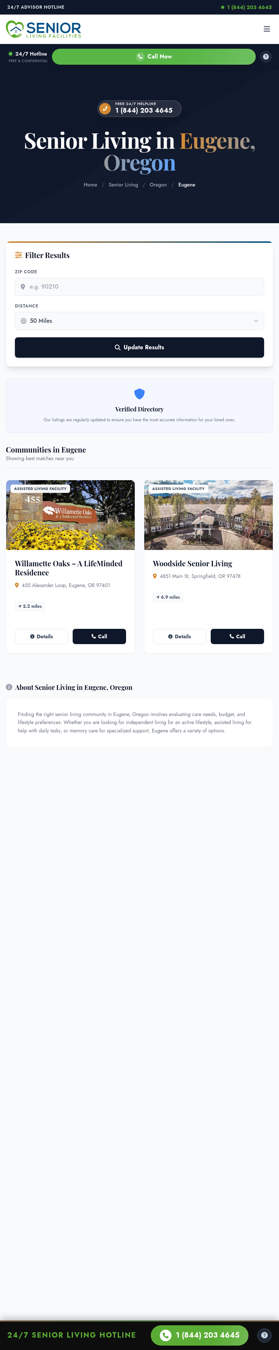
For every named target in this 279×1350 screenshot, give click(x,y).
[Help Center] (264, 1335)
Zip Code (26, 272)
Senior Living (123, 184)
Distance (26, 306)
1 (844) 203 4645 (246, 7)
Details (41, 636)
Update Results (139, 347)
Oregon (158, 184)
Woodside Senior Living (192, 563)
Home (90, 184)
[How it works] (266, 57)
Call (99, 636)
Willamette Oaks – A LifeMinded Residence (68, 567)
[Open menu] (267, 29)
